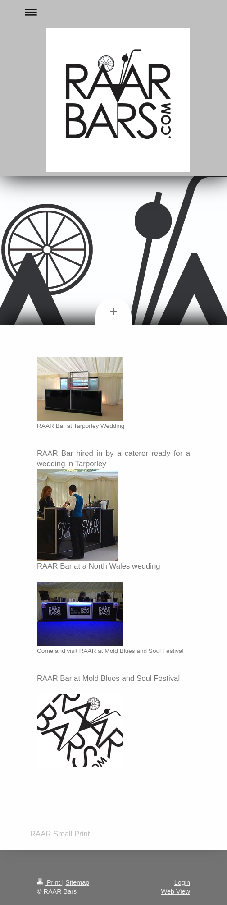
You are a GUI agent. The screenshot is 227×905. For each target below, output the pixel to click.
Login (182, 882)
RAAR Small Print (60, 834)
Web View (175, 891)
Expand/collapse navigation (113, 12)
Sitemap (77, 882)
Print (49, 882)
